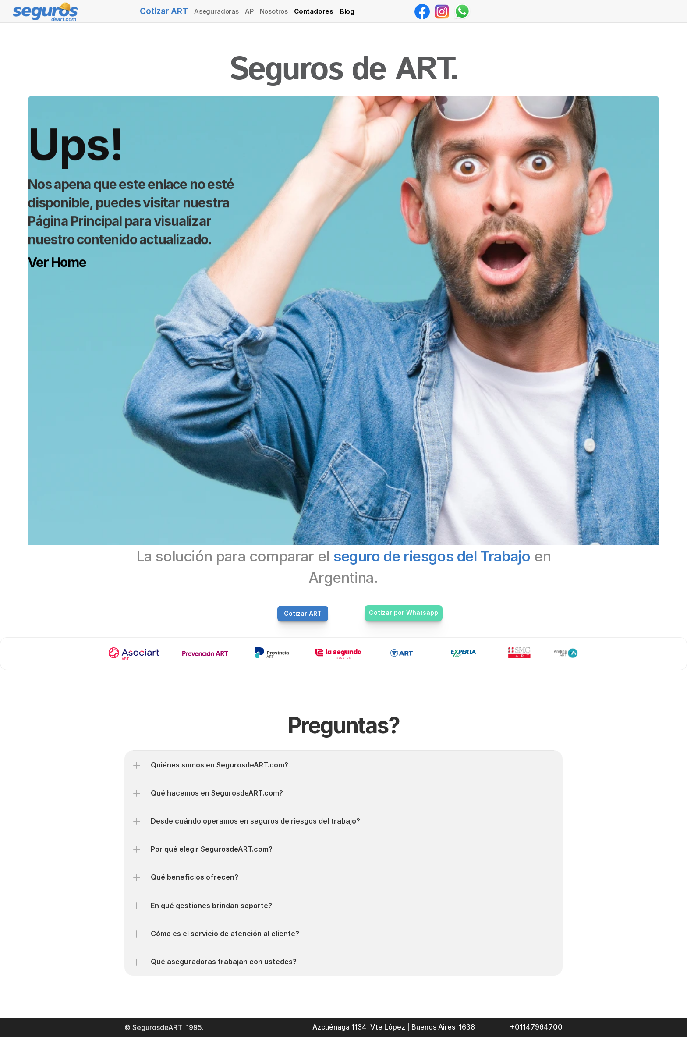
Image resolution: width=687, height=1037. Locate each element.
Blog (347, 11)
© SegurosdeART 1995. (164, 1027)
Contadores (313, 11)
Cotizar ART (164, 11)
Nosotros (274, 11)
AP (249, 11)
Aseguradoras (216, 11)
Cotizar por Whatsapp (403, 612)
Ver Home (57, 262)
